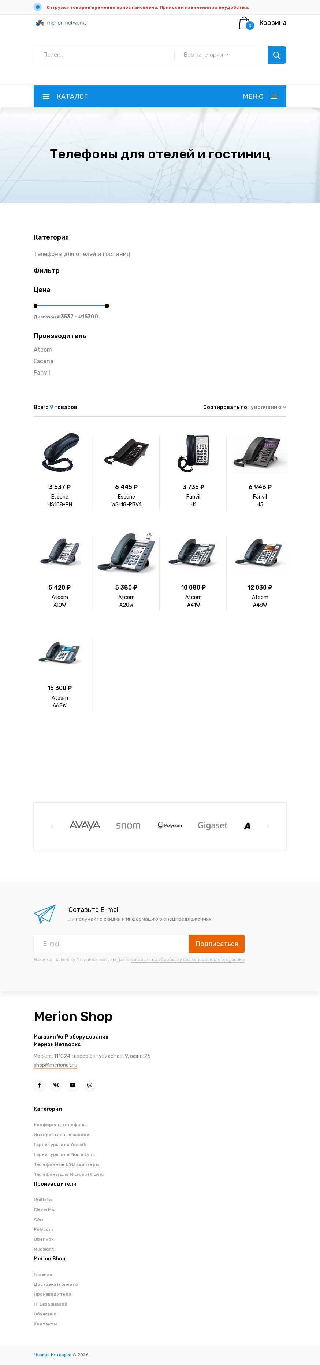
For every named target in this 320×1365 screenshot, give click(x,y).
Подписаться (217, 944)
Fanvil (42, 372)
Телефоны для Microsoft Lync (69, 1174)
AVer (39, 1219)
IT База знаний (50, 1304)
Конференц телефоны (60, 1124)
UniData (43, 1199)
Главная (43, 1274)
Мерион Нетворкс (52, 1354)
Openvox (44, 1239)
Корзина (272, 23)
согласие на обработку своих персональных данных (188, 959)
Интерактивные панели (61, 1134)
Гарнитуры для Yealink (60, 1144)
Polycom (43, 1229)
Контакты (45, 1323)
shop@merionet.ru (55, 1065)
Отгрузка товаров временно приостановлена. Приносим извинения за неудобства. (147, 7)
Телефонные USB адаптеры (66, 1164)
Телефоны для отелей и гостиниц (82, 254)
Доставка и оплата (56, 1284)
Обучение (45, 1314)
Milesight (44, 1249)
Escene (43, 361)
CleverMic (44, 1209)
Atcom (43, 349)
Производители (52, 1294)
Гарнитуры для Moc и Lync (64, 1154)
